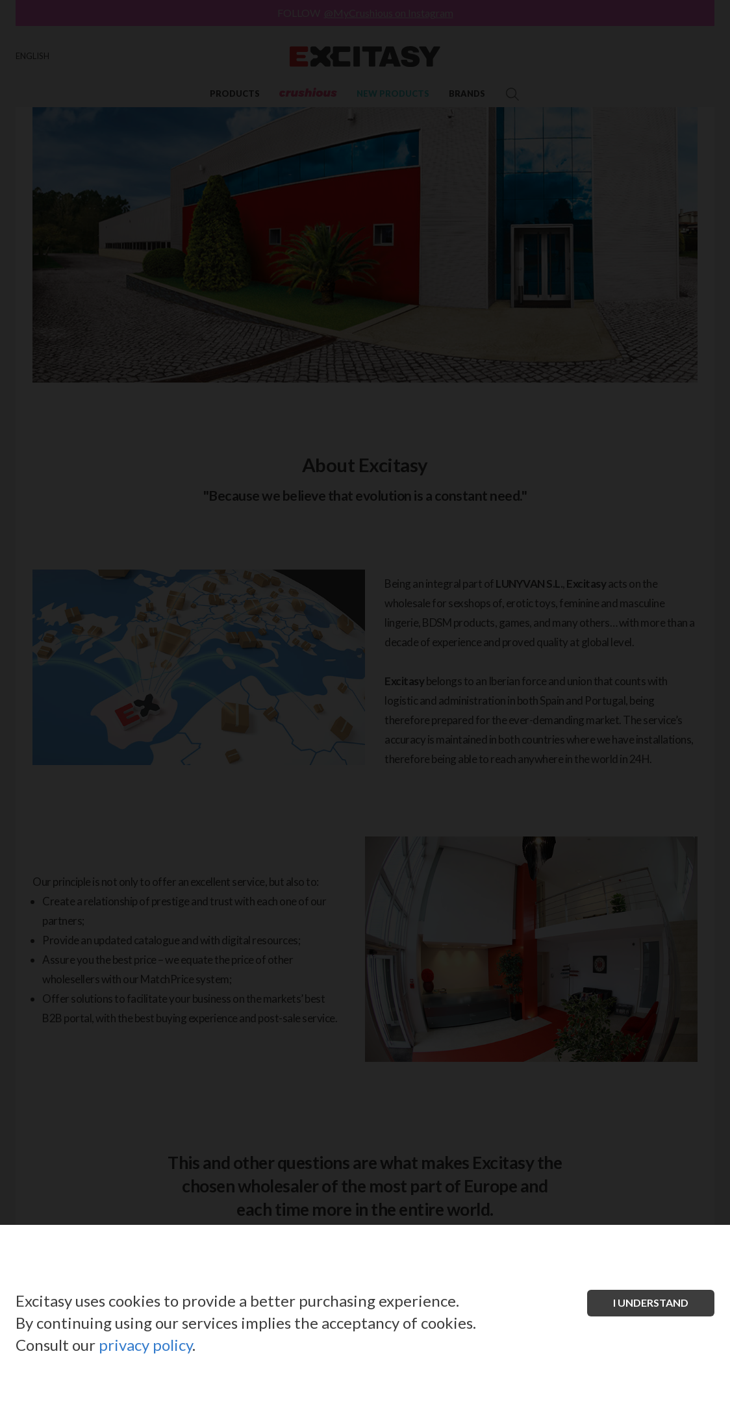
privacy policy (145, 1344)
